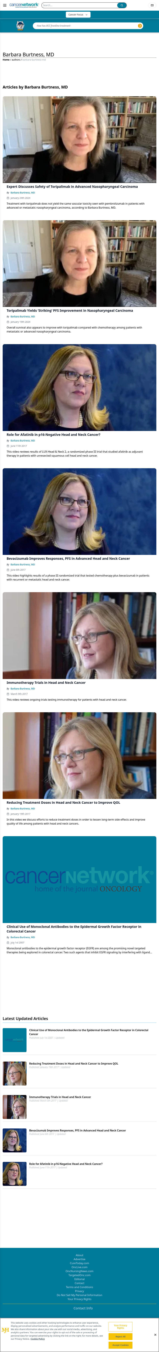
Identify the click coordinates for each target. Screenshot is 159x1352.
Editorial (79, 1279)
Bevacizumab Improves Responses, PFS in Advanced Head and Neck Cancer (77, 1130)
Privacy (79, 1291)
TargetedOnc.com (79, 1275)
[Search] (79, 5)
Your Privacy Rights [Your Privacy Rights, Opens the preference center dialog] (120, 1327)
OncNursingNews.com (80, 1271)
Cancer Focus (78, 14)
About (79, 1255)
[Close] (155, 1335)
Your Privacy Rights (79, 1299)
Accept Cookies (120, 1345)
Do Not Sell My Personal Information (79, 1295)
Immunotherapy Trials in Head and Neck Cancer (60, 1097)
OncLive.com (79, 1267)
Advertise (79, 1259)
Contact (79, 1283)
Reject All (121, 1336)
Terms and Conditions (79, 1287)
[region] (79, 1335)
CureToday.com (79, 1263)
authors (16, 59)
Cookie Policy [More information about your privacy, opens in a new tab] (38, 1338)
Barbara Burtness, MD (22, 192)
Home (6, 59)
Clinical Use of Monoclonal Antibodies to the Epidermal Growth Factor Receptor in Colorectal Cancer (88, 1032)
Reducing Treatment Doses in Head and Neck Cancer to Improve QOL (73, 1063)
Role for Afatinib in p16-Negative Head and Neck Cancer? (65, 1164)
